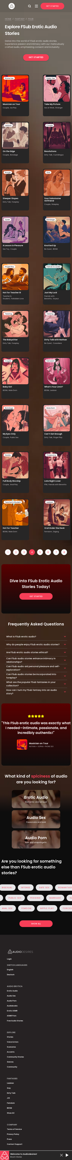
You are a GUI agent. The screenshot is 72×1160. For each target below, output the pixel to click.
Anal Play (14, 484)
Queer (7, 219)
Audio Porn (11, 1001)
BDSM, (5, 390)
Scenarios (11, 1047)
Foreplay (15, 202)
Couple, (6, 108)
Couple (50, 125)
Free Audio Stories (15, 1021)
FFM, (46, 484)
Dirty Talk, (48, 155)
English (10, 969)
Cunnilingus (58, 155)
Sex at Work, (49, 108)
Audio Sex (11, 996)
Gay (9, 1088)
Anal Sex (8, 908)
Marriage (54, 898)
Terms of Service (14, 1129)
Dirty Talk (11, 1093)
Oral (48, 172)
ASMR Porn (11, 1016)
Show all (36, 923)
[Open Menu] (36, 6)
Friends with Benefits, (49, 297)
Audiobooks (12, 1006)
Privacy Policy (13, 1134)
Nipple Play (48, 908)
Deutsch (10, 974)
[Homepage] (17, 6)
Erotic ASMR (12, 1011)
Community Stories (15, 1057)
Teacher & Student (13, 502)
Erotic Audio (12, 991)
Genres (10, 1062)
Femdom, (48, 531)
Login (9, 959)
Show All (10, 1113)
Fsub (30, 19)
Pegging (34, 898)
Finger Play (9, 267)
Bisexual (8, 887)
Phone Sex (9, 78)
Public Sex (51, 78)
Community (12, 1067)
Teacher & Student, (7, 297)
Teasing (8, 314)
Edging (56, 531)
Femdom (50, 361)
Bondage (14, 155)
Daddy (8, 455)
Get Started (52, 6)
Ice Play (13, 108)
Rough (8, 172)
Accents (10, 1052)
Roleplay (55, 204)
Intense (27, 887)
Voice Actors (12, 1042)
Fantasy (20, 19)
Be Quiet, (48, 249)
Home (8, 19)
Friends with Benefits (57, 484)
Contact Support (14, 1144)
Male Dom (13, 390)
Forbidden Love (17, 298)
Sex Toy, (6, 249)
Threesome (51, 455)
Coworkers (57, 343)
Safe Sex (46, 887)
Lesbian (8, 125)
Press (9, 1139)
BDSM (55, 249)
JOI (8, 1098)
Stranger (59, 108)
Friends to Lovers (53, 267)
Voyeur (56, 298)
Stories (10, 1037)
